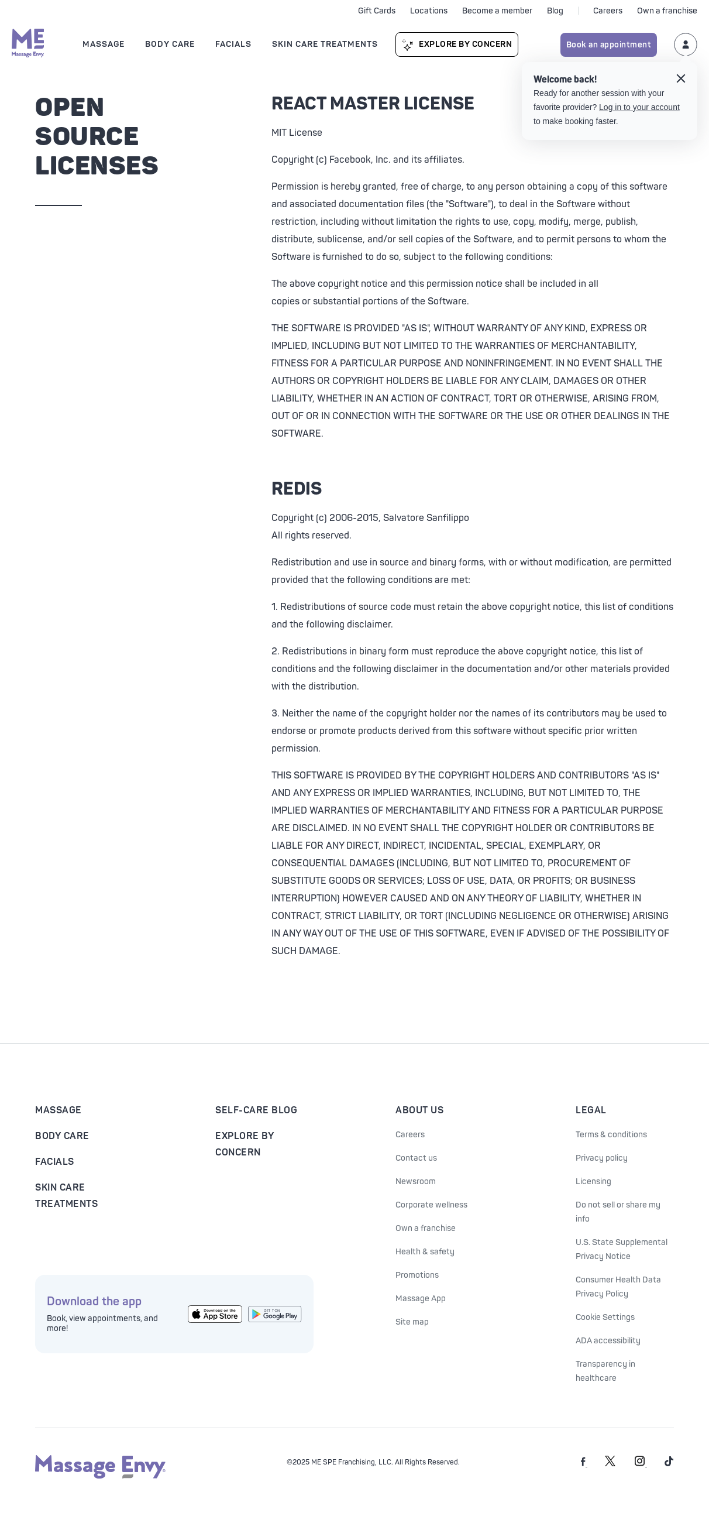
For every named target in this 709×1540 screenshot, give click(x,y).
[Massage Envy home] (28, 44)
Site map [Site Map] (412, 1322)
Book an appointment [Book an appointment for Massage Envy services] (609, 45)
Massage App (420, 1299)
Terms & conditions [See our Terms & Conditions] (611, 1135)
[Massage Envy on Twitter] (610, 1464)
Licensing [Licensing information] (593, 1181)
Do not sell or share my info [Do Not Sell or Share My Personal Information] (618, 1212)
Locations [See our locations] (429, 11)
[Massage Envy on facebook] (584, 1464)
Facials (54, 1162)
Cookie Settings (605, 1317)
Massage (58, 1110)
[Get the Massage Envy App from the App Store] (215, 1314)
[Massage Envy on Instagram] (641, 1464)
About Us (419, 1110)
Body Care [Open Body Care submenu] (170, 44)
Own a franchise (667, 11)
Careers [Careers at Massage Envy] (607, 11)
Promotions (417, 1275)
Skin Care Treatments (66, 1196)
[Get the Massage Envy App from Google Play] (275, 1314)
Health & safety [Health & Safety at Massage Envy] (425, 1252)
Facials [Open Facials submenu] (233, 44)
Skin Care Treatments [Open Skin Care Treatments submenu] (325, 44)
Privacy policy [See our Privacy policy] (602, 1158)
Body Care (62, 1136)
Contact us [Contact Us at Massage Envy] (416, 1158)
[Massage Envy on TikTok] (669, 1464)
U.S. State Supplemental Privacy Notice (621, 1249)
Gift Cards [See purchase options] (376, 11)
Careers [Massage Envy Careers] (410, 1135)
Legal (591, 1110)
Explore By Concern (465, 44)
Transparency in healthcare (605, 1371)
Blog (555, 11)
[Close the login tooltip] (681, 80)
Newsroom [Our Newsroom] (415, 1181)
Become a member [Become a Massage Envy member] (497, 11)
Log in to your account (639, 107)
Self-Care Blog (256, 1110)
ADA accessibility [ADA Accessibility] (608, 1341)
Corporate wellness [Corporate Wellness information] (431, 1205)
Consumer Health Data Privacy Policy (618, 1287)
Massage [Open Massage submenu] (103, 44)
